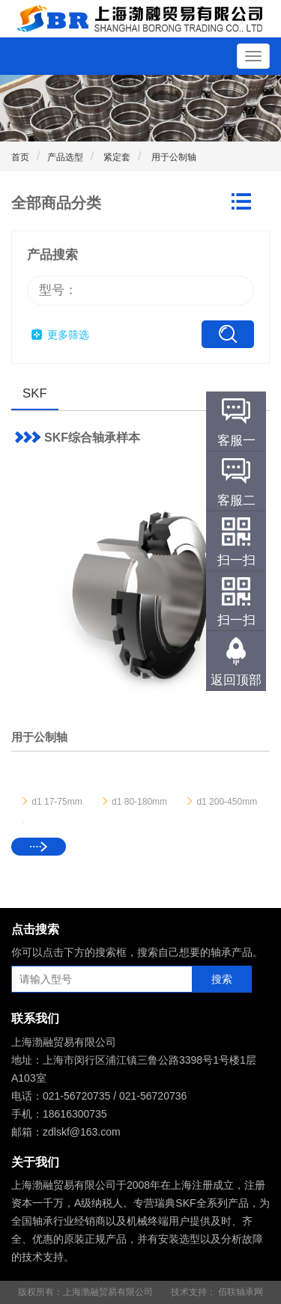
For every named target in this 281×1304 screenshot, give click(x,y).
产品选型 (65, 157)
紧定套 (115, 157)
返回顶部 (236, 680)
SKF (34, 393)
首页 (20, 157)
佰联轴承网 (240, 1292)
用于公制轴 (172, 157)
